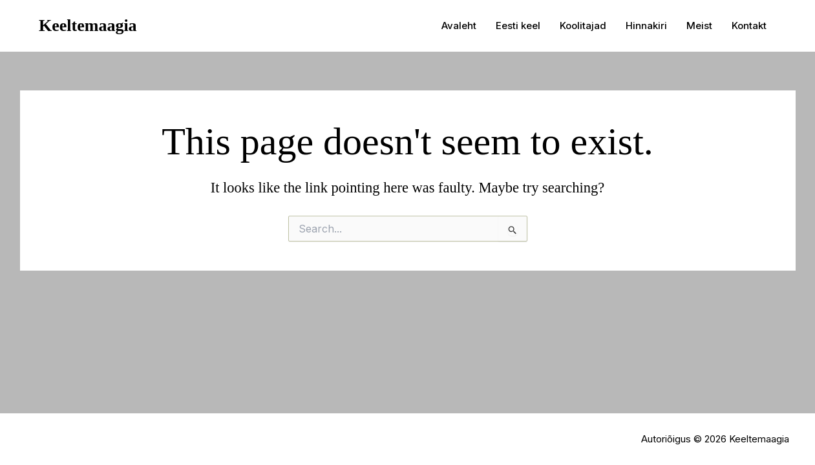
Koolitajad (583, 25)
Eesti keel (518, 25)
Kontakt (749, 25)
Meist (699, 25)
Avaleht (458, 25)
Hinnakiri (646, 25)
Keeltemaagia (88, 25)
